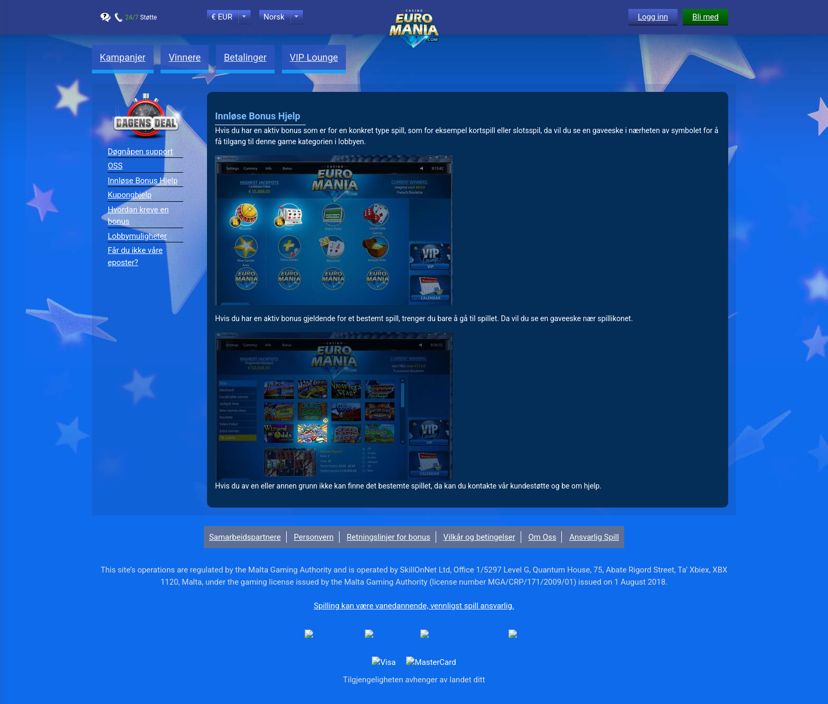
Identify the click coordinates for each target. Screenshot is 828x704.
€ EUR (221, 17)
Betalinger (245, 57)
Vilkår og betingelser (479, 537)
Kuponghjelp (130, 195)
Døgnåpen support (140, 151)
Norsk (274, 17)
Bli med (705, 17)
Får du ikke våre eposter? (135, 256)
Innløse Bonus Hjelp (142, 180)
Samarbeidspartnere (245, 537)
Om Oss (542, 537)
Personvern (313, 537)
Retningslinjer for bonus (388, 537)
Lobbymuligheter (137, 236)
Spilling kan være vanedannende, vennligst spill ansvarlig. (414, 606)
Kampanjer (123, 57)
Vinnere (184, 57)
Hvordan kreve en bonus (138, 216)
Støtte (141, 17)
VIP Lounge (314, 57)
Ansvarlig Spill (594, 537)
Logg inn (653, 17)
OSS (115, 166)
